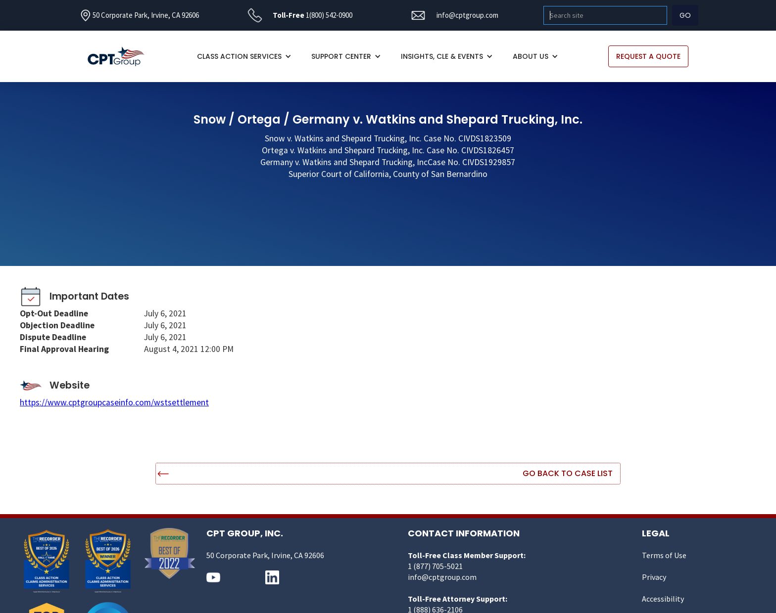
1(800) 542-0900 (329, 15)
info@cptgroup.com (467, 15)
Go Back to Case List (568, 473)
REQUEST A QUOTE (648, 56)
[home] (121, 56)
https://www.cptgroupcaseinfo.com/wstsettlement (114, 402)
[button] (244, 56)
